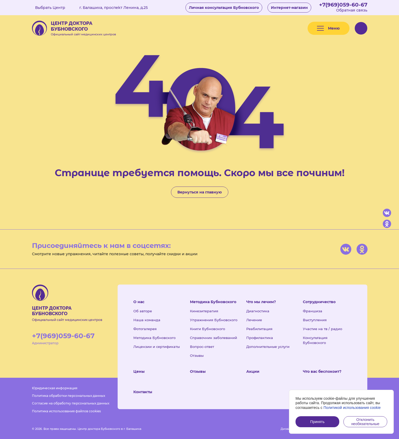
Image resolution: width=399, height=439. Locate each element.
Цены (139, 371)
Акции (252, 371)
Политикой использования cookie (352, 407)
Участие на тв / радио (322, 329)
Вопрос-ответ (202, 346)
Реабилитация (259, 329)
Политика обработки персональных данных (68, 396)
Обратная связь (351, 10)
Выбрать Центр (54, 7)
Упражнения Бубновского (213, 320)
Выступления (315, 320)
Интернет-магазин (289, 7)
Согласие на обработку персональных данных (70, 403)
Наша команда (146, 320)
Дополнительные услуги (267, 346)
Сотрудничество (319, 301)
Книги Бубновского (207, 329)
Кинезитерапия (204, 311)
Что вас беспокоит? (322, 371)
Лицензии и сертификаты (156, 346)
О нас (138, 301)
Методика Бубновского (154, 338)
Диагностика (257, 311)
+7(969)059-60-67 (343, 4)
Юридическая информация (54, 388)
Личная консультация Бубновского (224, 7)
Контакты (142, 392)
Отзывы (197, 355)
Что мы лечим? (261, 301)
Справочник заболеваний (213, 338)
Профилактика (259, 338)
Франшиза (312, 311)
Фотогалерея (145, 329)
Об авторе (142, 311)
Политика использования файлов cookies (66, 411)
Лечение (254, 320)
